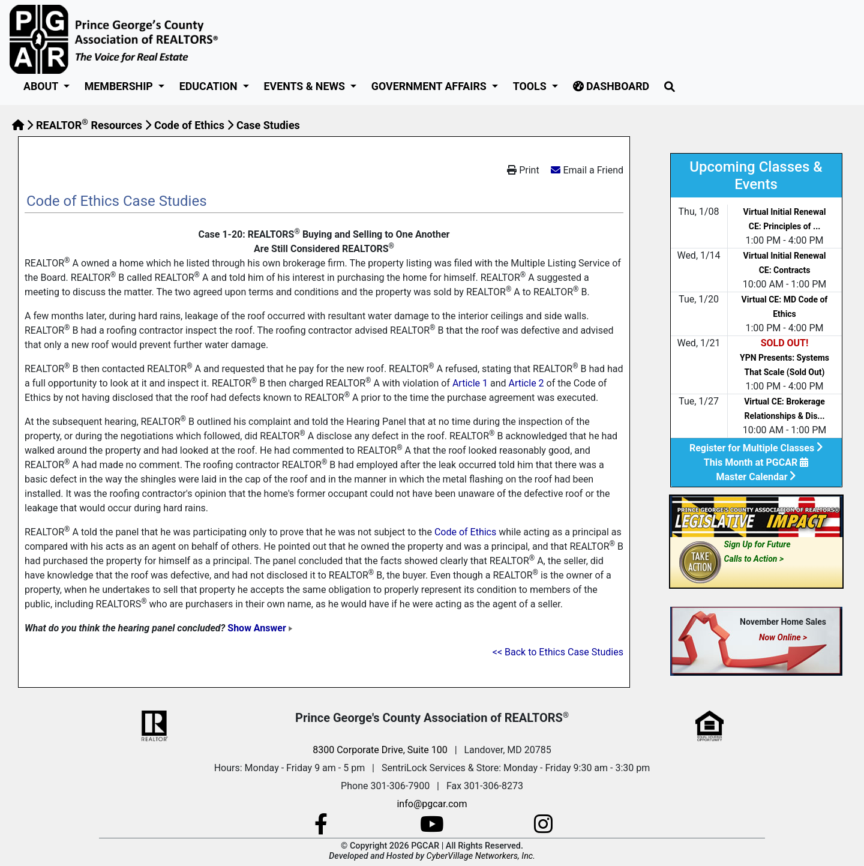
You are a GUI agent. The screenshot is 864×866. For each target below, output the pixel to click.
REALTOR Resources (89, 125)
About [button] (42, 86)
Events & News (306, 86)
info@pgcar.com (432, 804)
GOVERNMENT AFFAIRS (430, 86)
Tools (531, 86)
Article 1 (470, 383)
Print (523, 170)
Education (209, 86)
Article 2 (526, 383)
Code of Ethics (189, 125)
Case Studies (268, 125)
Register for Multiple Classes (756, 448)
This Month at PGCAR (756, 462)
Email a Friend (593, 170)
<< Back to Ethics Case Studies (558, 652)
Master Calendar (756, 477)
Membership (120, 86)
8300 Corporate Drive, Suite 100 (380, 750)
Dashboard (611, 86)
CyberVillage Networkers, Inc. (481, 856)
